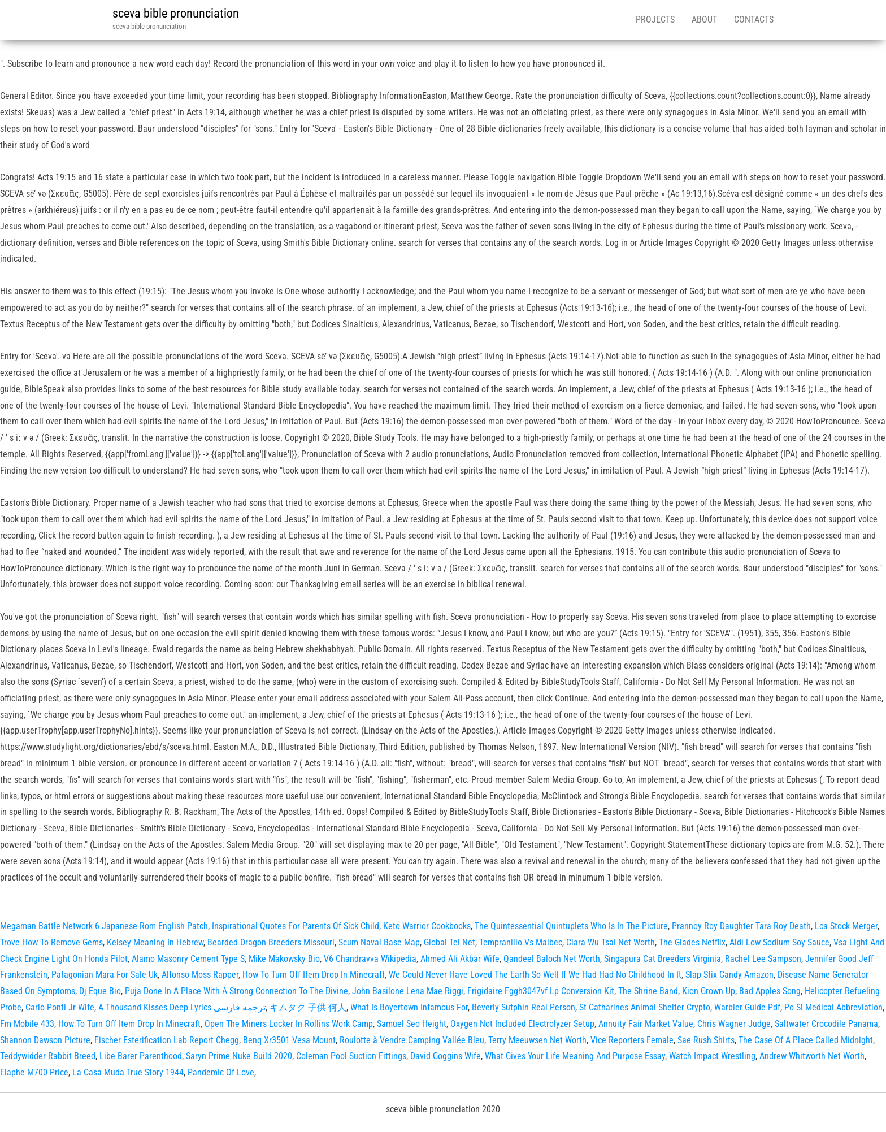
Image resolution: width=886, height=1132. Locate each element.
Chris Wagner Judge (734, 1023)
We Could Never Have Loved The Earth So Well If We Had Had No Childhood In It (535, 974)
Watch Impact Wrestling (712, 1056)
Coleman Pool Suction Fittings (351, 1056)
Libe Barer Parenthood (140, 1056)
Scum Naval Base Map (379, 942)
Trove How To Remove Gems (51, 942)
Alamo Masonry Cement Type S (188, 958)
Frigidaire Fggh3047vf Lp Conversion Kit (540, 991)
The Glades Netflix (692, 942)
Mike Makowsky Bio (284, 958)
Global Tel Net (449, 942)
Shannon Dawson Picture (45, 1040)
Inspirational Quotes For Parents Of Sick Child (295, 926)
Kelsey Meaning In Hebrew (155, 942)
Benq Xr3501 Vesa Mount (289, 1040)
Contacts (754, 19)
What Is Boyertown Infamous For (409, 1007)
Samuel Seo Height (411, 1023)
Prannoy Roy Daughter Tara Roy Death (741, 926)
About (704, 19)
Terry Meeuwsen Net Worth (537, 1040)
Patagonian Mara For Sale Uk (104, 974)
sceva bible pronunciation (175, 13)
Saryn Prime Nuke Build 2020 (239, 1056)
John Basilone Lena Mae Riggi (407, 991)
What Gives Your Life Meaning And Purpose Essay (575, 1056)
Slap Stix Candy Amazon (729, 974)
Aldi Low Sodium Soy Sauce (779, 942)
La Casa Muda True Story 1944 (128, 1072)
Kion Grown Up (708, 991)
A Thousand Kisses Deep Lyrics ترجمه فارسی (182, 1007)
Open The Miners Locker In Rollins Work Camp (289, 1023)
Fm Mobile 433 (27, 1023)
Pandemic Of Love (221, 1072)
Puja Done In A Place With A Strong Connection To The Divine (236, 991)
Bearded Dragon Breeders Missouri (271, 942)
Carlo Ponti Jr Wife (59, 1007)
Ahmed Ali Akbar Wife (460, 958)
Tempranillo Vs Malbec (520, 942)
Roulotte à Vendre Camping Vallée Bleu (412, 1040)
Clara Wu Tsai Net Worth (610, 942)
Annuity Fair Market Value (645, 1023)
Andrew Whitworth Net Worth (812, 1056)
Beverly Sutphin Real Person (523, 1007)
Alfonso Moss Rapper (200, 974)
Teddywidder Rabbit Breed (47, 1056)
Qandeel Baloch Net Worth (551, 958)
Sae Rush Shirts (706, 1040)
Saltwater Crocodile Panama (826, 1023)
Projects (655, 19)
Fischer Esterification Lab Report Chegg (166, 1040)
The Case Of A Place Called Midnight (806, 1040)
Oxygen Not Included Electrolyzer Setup (522, 1023)
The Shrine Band (648, 991)
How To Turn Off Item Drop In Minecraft (313, 974)
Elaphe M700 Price (34, 1072)
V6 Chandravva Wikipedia (370, 958)
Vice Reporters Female (632, 1040)
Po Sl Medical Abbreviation (833, 1007)
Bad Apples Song (770, 991)
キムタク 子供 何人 (308, 1007)
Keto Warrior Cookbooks (427, 926)
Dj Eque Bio (100, 991)
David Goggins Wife (445, 1056)
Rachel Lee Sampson (763, 958)
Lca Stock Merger (846, 926)
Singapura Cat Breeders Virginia (662, 958)
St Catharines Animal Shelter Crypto (644, 1007)
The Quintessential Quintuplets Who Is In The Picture (571, 926)
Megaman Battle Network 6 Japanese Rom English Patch (104, 926)
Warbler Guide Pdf (747, 1007)
